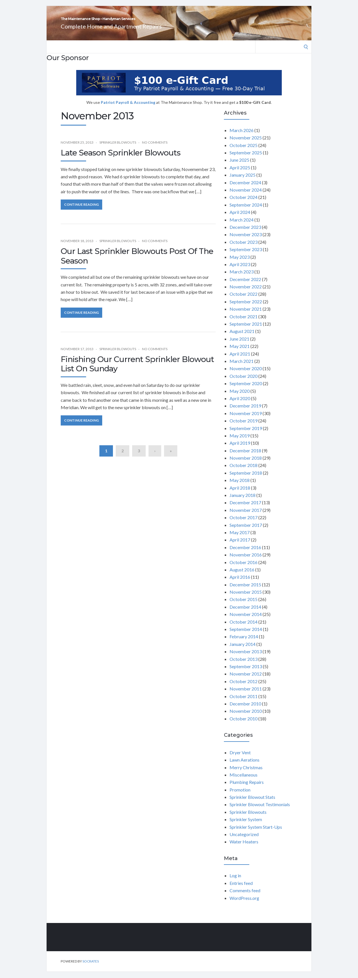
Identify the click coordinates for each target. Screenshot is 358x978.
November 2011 (246, 695)
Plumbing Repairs (247, 788)
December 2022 (245, 285)
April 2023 (240, 270)
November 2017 (246, 516)
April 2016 (240, 583)
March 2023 (242, 277)
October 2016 (243, 568)
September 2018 (246, 479)
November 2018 (246, 464)
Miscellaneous (243, 781)
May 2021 (240, 352)
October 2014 (243, 628)
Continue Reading (81, 211)
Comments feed (245, 896)
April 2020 (240, 404)
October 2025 (243, 151)
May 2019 (240, 441)
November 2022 (246, 292)
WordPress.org (244, 904)
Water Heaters (244, 847)
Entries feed (241, 889)
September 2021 (246, 330)
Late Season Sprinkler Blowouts (120, 159)
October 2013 (243, 665)
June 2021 (239, 345)
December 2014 (245, 613)
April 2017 (240, 546)
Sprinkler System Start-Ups (256, 833)
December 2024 (245, 188)
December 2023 (245, 233)
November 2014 (246, 620)
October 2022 (243, 300)
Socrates (90, 967)
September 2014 (246, 635)
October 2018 (243, 471)
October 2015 (243, 605)
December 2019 (245, 412)
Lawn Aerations (244, 766)
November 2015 (246, 598)
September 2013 (246, 672)
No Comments (154, 148)
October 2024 (243, 203)
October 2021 (243, 322)
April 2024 (240, 218)
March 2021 (242, 367)
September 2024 (246, 211)
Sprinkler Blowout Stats (252, 803)
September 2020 (246, 389)
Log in (235, 881)
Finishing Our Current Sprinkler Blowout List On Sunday (137, 370)
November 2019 (246, 419)
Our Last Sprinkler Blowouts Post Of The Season (137, 262)
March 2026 (242, 136)
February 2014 (244, 642)
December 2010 (245, 709)
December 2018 (245, 456)
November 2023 (246, 240)
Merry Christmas (246, 773)
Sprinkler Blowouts (117, 148)
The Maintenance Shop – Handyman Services (167, 22)
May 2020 (240, 397)
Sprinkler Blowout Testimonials (260, 810)
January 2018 (243, 501)
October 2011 (243, 702)
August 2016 (242, 575)
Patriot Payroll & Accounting (128, 108)
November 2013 (246, 657)
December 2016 (245, 553)
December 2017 (245, 508)
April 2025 (240, 173)
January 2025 (243, 181)
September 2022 (246, 307)
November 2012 (246, 680)
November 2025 (246, 143)
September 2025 (246, 158)
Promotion (240, 796)
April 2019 (240, 449)
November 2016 (246, 560)
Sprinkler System (246, 825)
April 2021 (240, 360)
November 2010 (246, 717)
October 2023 (243, 248)
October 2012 (243, 687)
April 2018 (240, 494)
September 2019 (246, 434)
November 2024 (246, 196)
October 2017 (243, 523)
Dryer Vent (240, 758)
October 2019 (243, 426)
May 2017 (240, 538)
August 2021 (242, 337)
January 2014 (243, 650)
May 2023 (240, 263)
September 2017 (246, 531)
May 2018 (240, 486)
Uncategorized (244, 840)
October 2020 (243, 382)
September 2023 (246, 255)
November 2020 (246, 374)
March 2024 (242, 226)
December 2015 (245, 590)
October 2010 (243, 724)
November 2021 (246, 315)
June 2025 (239, 166)
